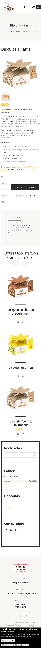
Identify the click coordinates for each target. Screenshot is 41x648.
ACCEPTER (8, 641)
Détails (23, 322)
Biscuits (32, 31)
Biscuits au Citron (20, 367)
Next (24, 263)
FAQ (5, 622)
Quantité (4, 183)
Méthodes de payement (21, 622)
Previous (16, 263)
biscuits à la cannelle (22, 167)
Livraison (33, 622)
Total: (31, 481)
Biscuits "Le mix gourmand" (20, 423)
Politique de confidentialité (14, 625)
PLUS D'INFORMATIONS (15, 645)
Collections (9, 505)
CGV (10, 622)
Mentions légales (29, 625)
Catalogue (20, 31)
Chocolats (9, 502)
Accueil (8, 31)
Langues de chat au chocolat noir (20, 311)
